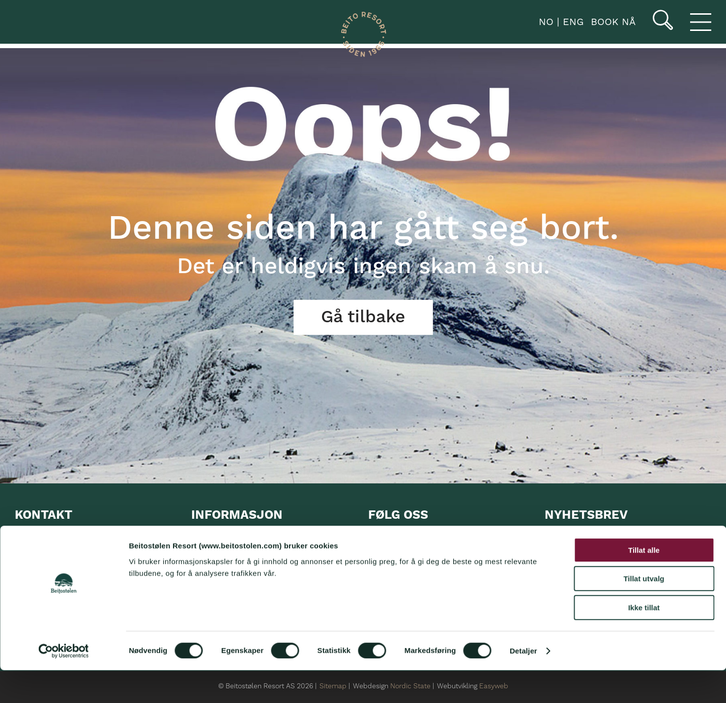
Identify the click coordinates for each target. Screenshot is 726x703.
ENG (571, 22)
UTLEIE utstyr (218, 556)
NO (544, 22)
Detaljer (523, 683)
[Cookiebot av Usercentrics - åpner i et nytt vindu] (64, 683)
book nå (613, 22)
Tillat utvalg (643, 612)
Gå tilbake (363, 317)
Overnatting (213, 537)
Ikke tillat (644, 640)
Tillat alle (644, 583)
